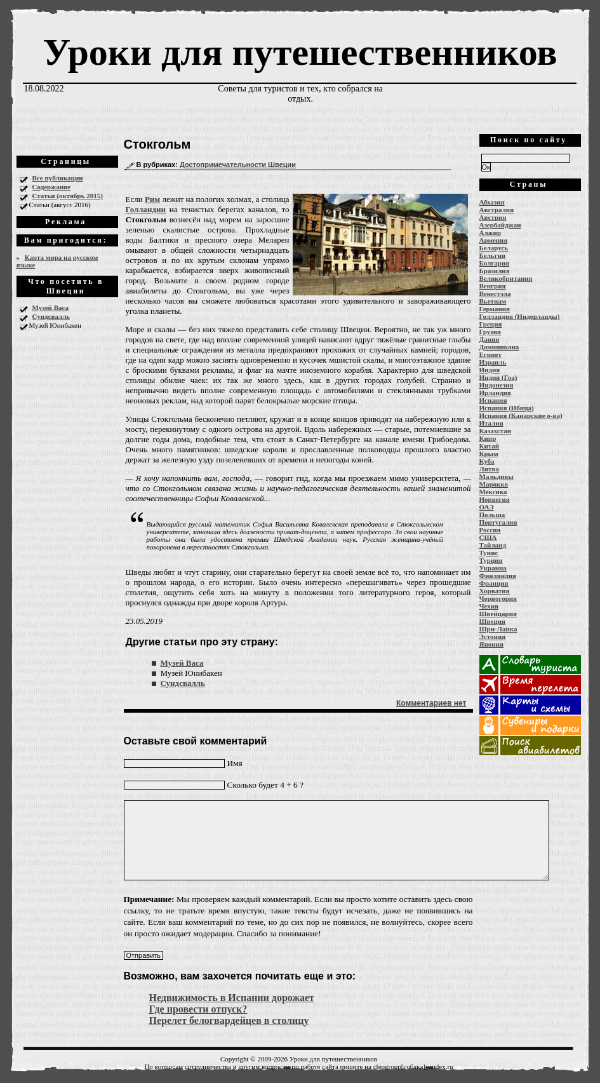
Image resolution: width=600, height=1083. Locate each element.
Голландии (146, 209)
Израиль (493, 362)
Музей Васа (50, 307)
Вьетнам (493, 301)
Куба (487, 461)
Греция (490, 324)
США (488, 537)
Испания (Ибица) (506, 408)
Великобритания (506, 278)
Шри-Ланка (498, 629)
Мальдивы (496, 476)
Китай (489, 446)
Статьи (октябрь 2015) (67, 195)
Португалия (498, 522)
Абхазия (492, 202)
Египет (490, 354)
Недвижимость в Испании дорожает (231, 997)
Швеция (492, 621)
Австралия (496, 209)
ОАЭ (486, 507)
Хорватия (494, 591)
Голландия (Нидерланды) (519, 316)
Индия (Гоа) (498, 377)
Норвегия (494, 499)
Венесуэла (495, 293)
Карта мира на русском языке (57, 261)
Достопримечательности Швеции (238, 164)
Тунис (488, 552)
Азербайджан (500, 225)
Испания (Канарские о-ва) (521, 415)
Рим (152, 199)
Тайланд (492, 545)
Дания (489, 339)
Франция (494, 583)
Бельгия (492, 255)
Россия (490, 530)
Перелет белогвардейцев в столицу (229, 1020)
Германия (494, 309)
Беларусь (494, 248)
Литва (489, 469)
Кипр (488, 438)
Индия (489, 369)
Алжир (490, 232)
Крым (488, 453)
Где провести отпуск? (198, 1009)
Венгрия (492, 286)
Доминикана (499, 347)
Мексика (493, 491)
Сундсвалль (51, 316)
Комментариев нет (431, 703)
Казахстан (495, 430)
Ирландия (495, 392)
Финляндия (497, 575)
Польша (492, 514)
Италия (491, 423)
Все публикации (57, 178)
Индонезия (496, 385)
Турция (491, 560)
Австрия (493, 217)
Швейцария (498, 613)
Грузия (490, 331)
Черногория (498, 598)
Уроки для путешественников (300, 52)
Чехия (489, 606)
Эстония (492, 636)
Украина (493, 568)
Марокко (494, 484)
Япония (491, 644)
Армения (493, 240)
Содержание (51, 187)
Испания (493, 400)
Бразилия (494, 270)
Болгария (494, 263)
